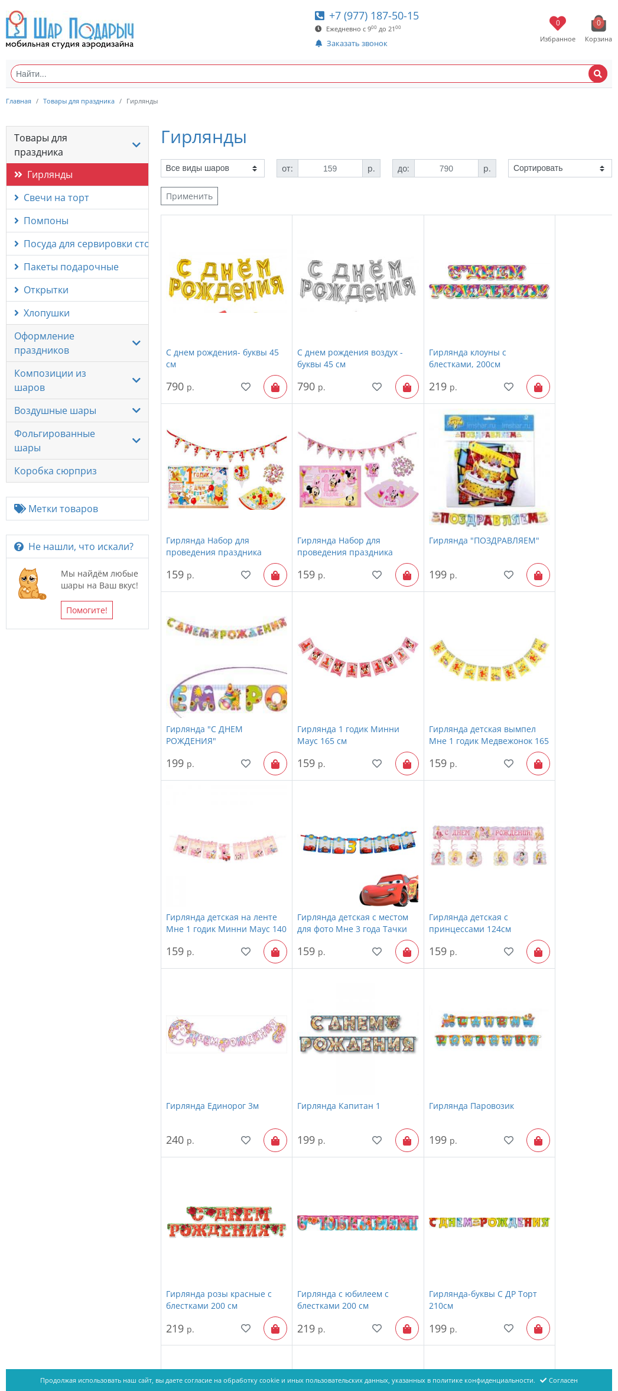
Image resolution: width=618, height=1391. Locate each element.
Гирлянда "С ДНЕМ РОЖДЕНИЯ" (429, 508)
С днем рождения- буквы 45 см (216, 339)
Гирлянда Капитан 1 (320, 842)
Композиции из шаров (50, 380)
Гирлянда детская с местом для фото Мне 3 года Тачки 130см (438, 679)
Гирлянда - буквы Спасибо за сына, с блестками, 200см (542, 1187)
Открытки (41, 289)
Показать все (405, 1257)
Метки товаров (56, 508)
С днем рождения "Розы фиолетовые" (552, 1017)
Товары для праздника (79, 100)
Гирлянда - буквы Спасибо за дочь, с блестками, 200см (429, 1187)
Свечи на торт (51, 197)
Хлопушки (42, 312)
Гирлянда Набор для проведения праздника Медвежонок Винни (552, 339)
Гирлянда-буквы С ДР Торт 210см (321, 1017)
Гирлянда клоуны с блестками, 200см (430, 339)
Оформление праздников (44, 343)
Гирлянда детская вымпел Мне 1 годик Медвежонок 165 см (208, 679)
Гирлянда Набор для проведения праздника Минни (214, 509)
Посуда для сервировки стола (81, 243)
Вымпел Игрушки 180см (215, 1181)
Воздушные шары (55, 410)
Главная (18, 100)
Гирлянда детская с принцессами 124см (545, 678)
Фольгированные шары (54, 440)
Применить (189, 196)
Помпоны (41, 220)
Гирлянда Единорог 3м (212, 842)
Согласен (559, 1380)
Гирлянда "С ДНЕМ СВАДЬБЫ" (316, 1187)
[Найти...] (309, 73)
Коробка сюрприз (55, 470)
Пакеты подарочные (66, 266)
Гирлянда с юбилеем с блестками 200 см (212, 1017)
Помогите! (87, 610)
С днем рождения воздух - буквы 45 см (328, 339)
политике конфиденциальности (483, 1380)
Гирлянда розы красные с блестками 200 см (553, 848)
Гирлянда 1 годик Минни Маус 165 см (555, 508)
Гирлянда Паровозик (433, 842)
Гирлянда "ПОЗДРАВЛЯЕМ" (312, 508)
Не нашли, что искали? (74, 546)
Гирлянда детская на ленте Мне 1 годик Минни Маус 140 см (320, 679)
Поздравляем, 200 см (434, 1011)
